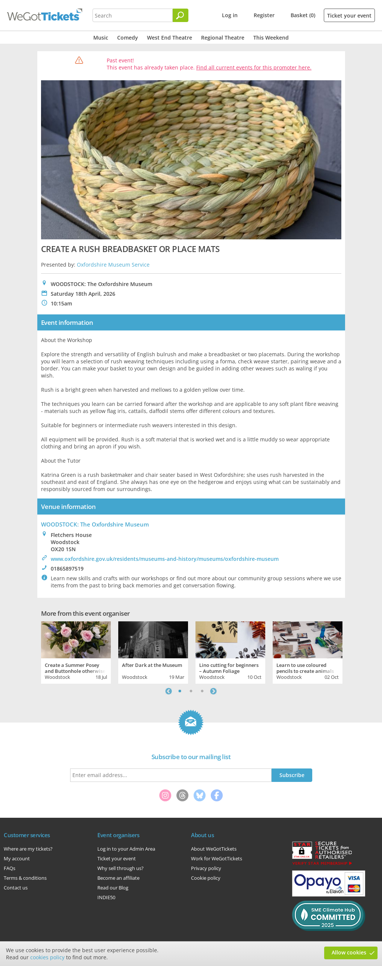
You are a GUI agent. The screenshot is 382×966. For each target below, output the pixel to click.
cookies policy (47, 957)
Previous (168, 691)
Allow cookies (349, 952)
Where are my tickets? (28, 848)
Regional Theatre (222, 37)
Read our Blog (112, 887)
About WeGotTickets (214, 848)
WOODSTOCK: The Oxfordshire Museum (95, 524)
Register (264, 15)
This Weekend (271, 37)
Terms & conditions (25, 878)
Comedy (127, 37)
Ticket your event (349, 15)
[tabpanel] (76, 651)
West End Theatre (169, 37)
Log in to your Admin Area (126, 848)
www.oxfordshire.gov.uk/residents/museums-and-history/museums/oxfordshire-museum (165, 558)
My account (17, 858)
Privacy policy (206, 868)
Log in (230, 15)
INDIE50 (106, 897)
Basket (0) (303, 15)
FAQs (9, 868)
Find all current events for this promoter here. (253, 67)
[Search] (180, 15)
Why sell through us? (120, 868)
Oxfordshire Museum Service (113, 264)
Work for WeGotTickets (216, 858)
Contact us (16, 887)
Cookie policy (205, 878)
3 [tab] (202, 691)
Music (100, 37)
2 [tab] (191, 691)
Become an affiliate (118, 878)
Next (213, 691)
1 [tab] (180, 691)
